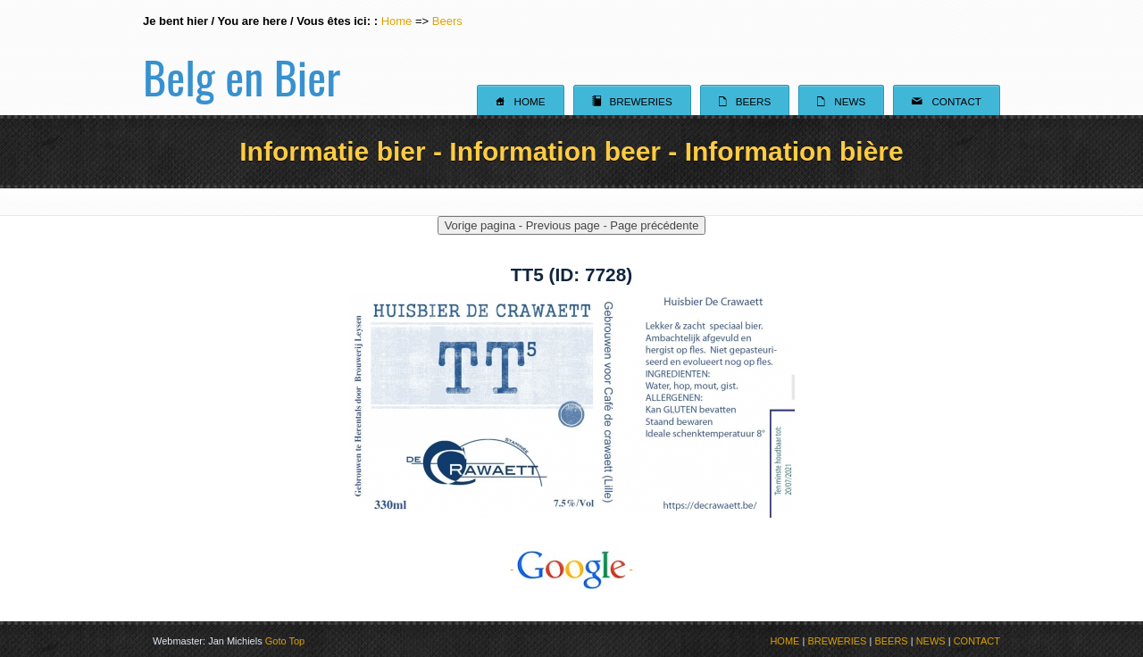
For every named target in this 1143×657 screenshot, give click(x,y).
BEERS (890, 641)
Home (397, 21)
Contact (946, 101)
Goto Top (285, 641)
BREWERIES (836, 641)
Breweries (632, 101)
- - (571, 569)
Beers (447, 21)
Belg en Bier (241, 57)
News (841, 101)
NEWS (931, 641)
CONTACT (977, 641)
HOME (784, 641)
